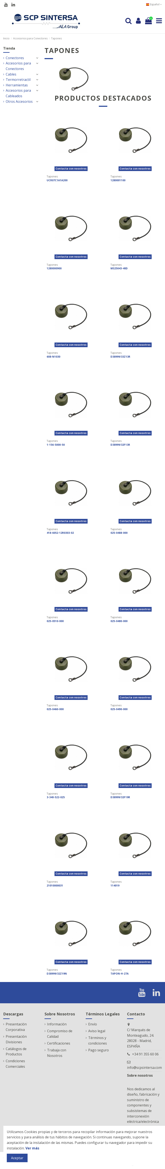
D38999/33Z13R (120, 356)
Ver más (32, 1148)
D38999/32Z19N (57, 973)
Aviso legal (96, 1031)
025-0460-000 (55, 709)
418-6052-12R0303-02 (60, 533)
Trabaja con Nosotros (56, 1053)
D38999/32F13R (120, 445)
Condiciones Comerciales (15, 1064)
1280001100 (117, 180)
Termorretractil (18, 79)
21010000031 (55, 885)
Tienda (9, 48)
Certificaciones (58, 1043)
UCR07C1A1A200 (57, 180)
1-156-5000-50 (56, 445)
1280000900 (54, 268)
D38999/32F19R (120, 797)
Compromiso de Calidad (59, 1034)
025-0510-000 (55, 621)
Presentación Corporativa (16, 1027)
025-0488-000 (118, 533)
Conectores (15, 58)
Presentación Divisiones (16, 1039)
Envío (92, 1024)
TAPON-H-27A (119, 973)
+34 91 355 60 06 (145, 1054)
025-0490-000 (118, 709)
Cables (11, 74)
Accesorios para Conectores (18, 66)
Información (57, 1024)
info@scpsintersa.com (144, 1067)
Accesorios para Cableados (18, 93)
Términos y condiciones (97, 1040)
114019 (114, 885)
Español (154, 4)
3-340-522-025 (56, 797)
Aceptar (17, 1158)
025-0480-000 (118, 621)
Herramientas (17, 85)
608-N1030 (53, 356)
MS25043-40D (119, 268)
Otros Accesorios (19, 101)
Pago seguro (98, 1050)
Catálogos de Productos (16, 1051)
